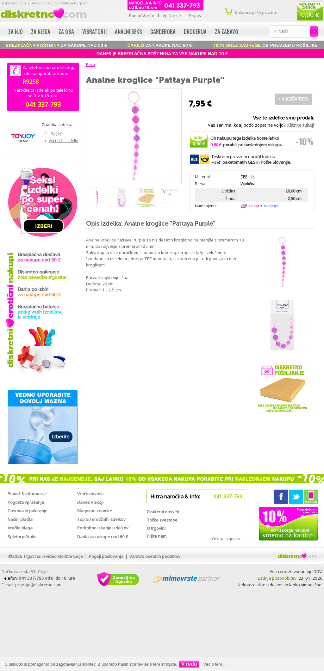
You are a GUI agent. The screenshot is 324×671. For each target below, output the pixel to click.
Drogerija (195, 31)
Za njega (40, 31)
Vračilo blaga (20, 528)
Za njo (15, 31)
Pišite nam (156, 536)
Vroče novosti (90, 494)
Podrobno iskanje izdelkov (102, 528)
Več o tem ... (215, 664)
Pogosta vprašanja (26, 502)
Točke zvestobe (162, 520)
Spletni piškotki (22, 537)
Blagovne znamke (94, 511)
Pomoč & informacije (27, 494)
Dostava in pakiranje (27, 511)
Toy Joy (55, 133)
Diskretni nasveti (163, 512)
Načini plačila (20, 519)
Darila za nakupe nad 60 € (102, 537)
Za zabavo (226, 31)
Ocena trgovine (227, 538)
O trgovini (156, 528)
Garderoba (163, 31)
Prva (89, 64)
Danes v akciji (90, 502)
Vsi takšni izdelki (63, 140)
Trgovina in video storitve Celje (53, 556)
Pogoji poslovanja (106, 556)
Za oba (66, 31)
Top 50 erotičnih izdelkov (101, 519)
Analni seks (128, 31)
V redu (189, 664)
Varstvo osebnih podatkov (154, 556)
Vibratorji (94, 31)
